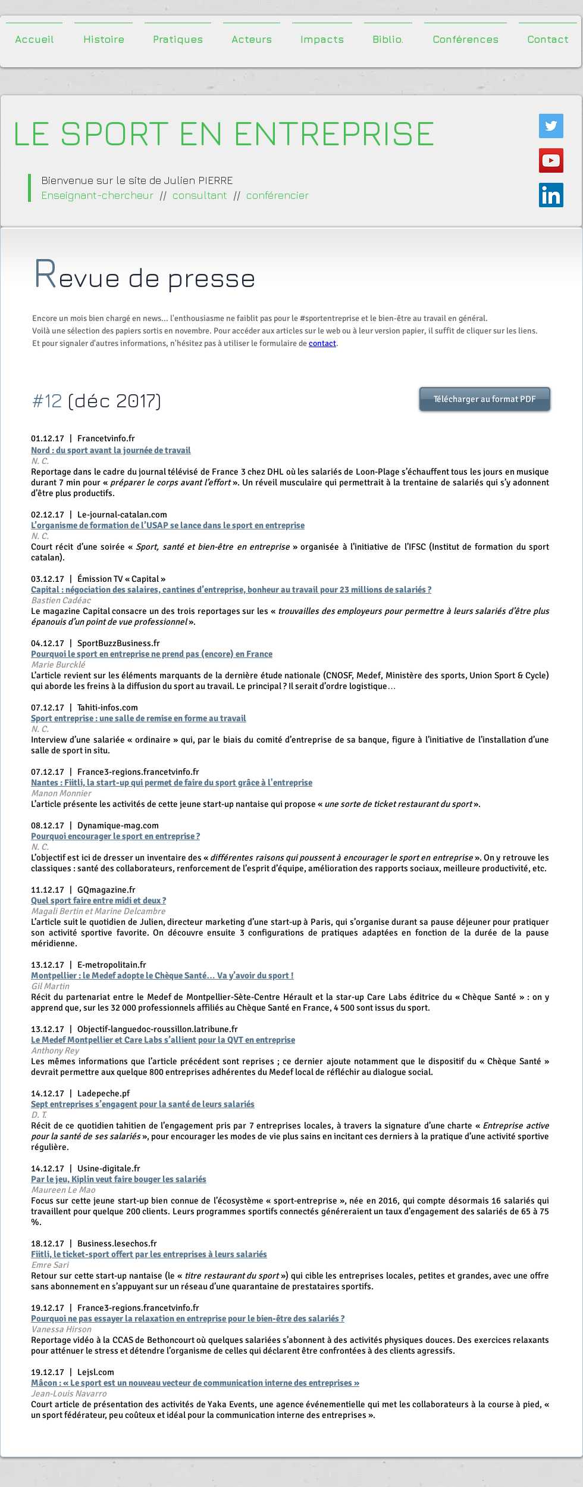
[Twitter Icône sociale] (551, 126)
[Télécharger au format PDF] (484, 399)
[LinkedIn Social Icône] (551, 195)
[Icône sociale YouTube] (551, 160)
